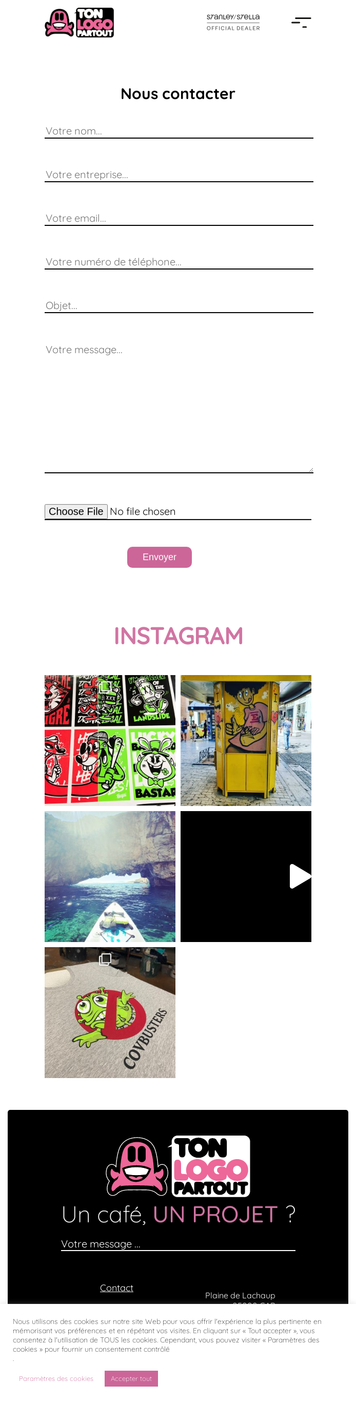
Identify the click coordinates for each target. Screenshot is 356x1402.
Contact (116, 1288)
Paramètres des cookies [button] (56, 1378)
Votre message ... (101, 1243)
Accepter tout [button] (131, 1378)
